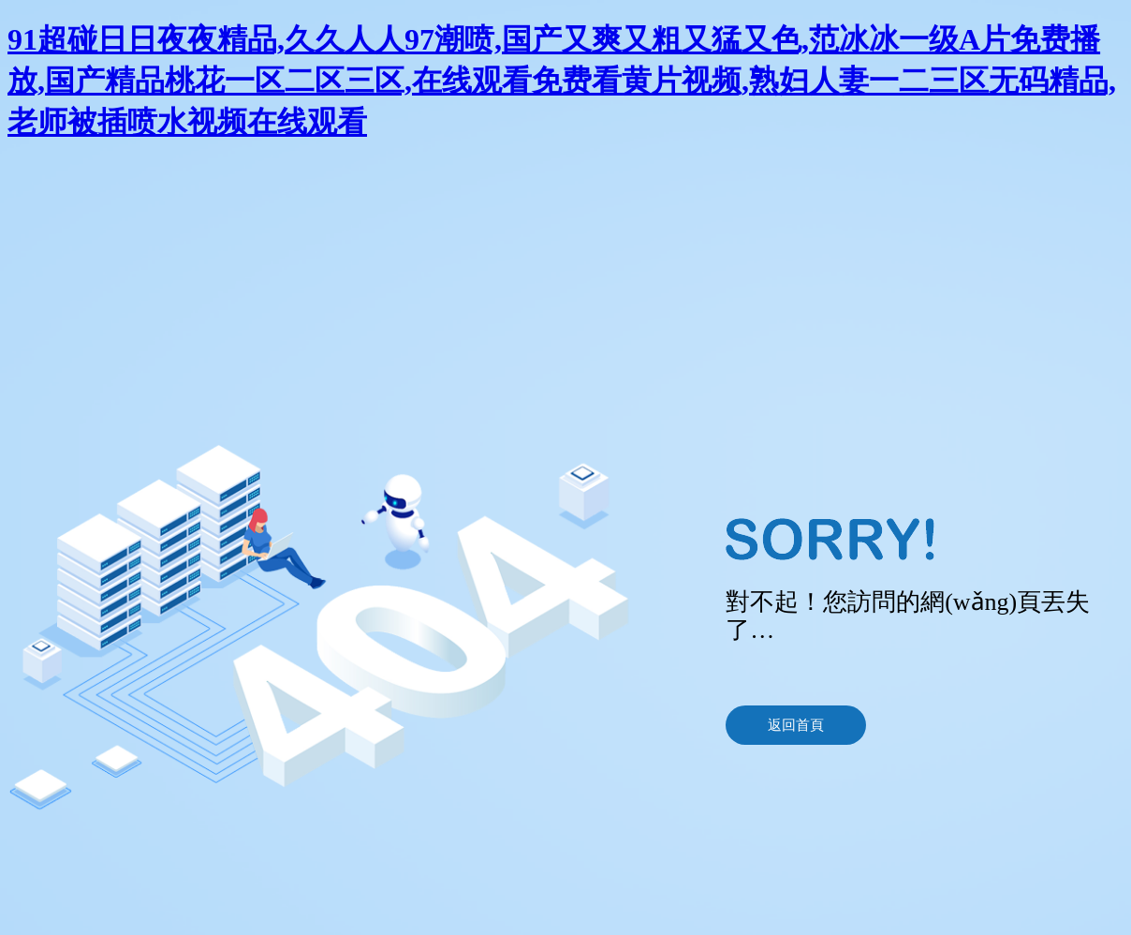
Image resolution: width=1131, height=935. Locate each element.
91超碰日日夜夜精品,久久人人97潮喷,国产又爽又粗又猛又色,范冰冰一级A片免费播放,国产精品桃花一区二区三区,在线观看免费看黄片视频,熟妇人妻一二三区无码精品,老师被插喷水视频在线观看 (561, 80)
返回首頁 (796, 725)
